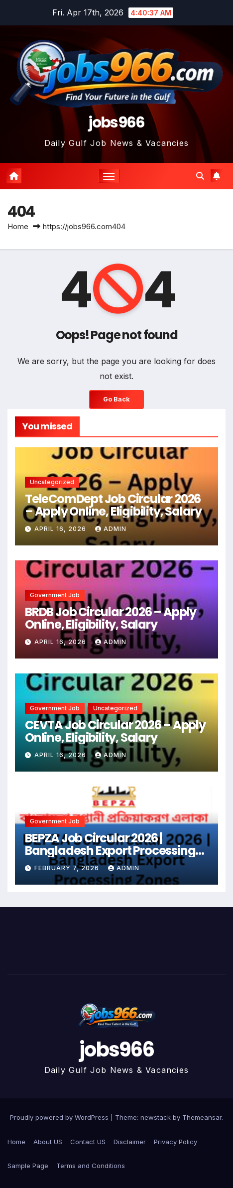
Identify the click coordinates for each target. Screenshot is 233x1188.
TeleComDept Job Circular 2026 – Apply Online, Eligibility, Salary (113, 505)
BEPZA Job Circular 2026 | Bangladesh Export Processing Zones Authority (110, 850)
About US (47, 1142)
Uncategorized (52, 482)
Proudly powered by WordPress (60, 1117)
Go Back (116, 399)
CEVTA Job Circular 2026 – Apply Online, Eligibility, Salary (115, 731)
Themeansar (202, 1117)
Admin (110, 528)
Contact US (88, 1142)
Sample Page (27, 1166)
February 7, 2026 (67, 868)
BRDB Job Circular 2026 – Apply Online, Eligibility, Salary (110, 618)
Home (17, 226)
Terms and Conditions (90, 1166)
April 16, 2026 (61, 528)
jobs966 (116, 122)
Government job (55, 595)
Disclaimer (130, 1142)
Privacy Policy (175, 1142)
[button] (200, 176)
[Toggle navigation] (109, 176)
